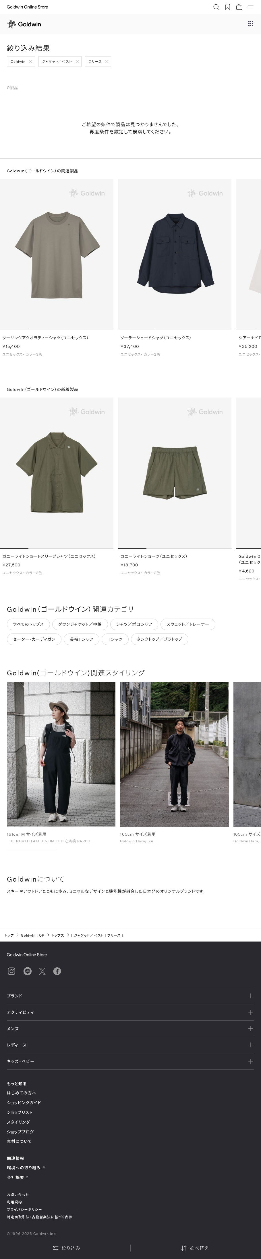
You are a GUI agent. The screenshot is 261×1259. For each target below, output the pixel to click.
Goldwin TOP (33, 935)
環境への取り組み (26, 1167)
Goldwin (18, 61)
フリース (95, 61)
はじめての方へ (21, 1093)
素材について (19, 1141)
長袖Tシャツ (81, 641)
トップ (9, 935)
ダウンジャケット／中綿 (80, 627)
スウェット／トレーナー (188, 627)
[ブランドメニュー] (250, 24)
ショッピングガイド (24, 1102)
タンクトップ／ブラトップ (159, 641)
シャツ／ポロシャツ (134, 627)
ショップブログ (20, 1132)
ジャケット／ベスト (57, 61)
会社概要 (18, 1177)
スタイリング (18, 1122)
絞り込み (66, 1248)
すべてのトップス (28, 627)
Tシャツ (115, 641)
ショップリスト (20, 1112)
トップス (57, 935)
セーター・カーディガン (34, 641)
